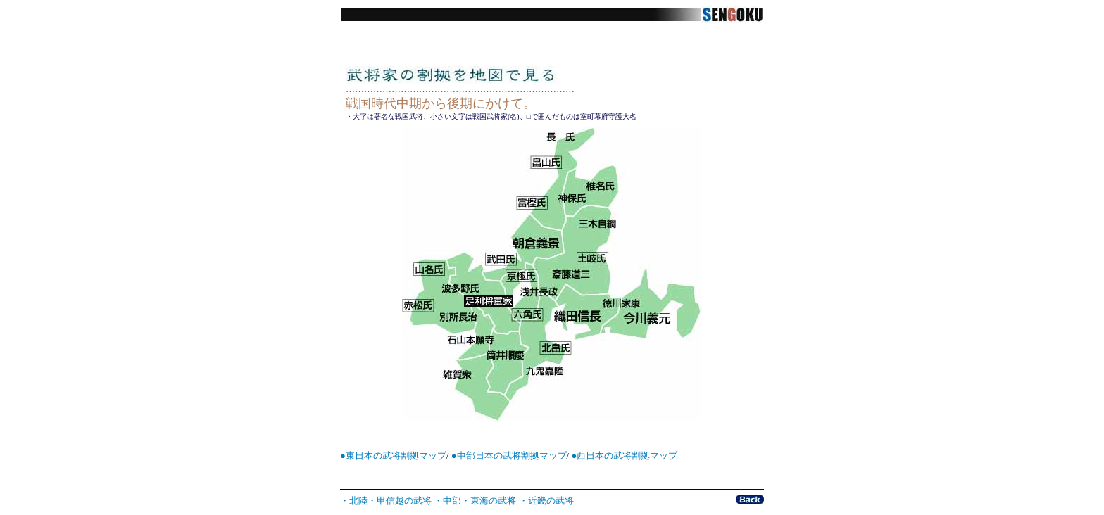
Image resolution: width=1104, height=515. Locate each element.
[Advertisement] (551, 478)
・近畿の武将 (546, 500)
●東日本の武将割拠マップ (393, 455)
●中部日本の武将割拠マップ (509, 455)
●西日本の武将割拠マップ (624, 455)
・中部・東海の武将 (475, 500)
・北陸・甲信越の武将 (386, 500)
